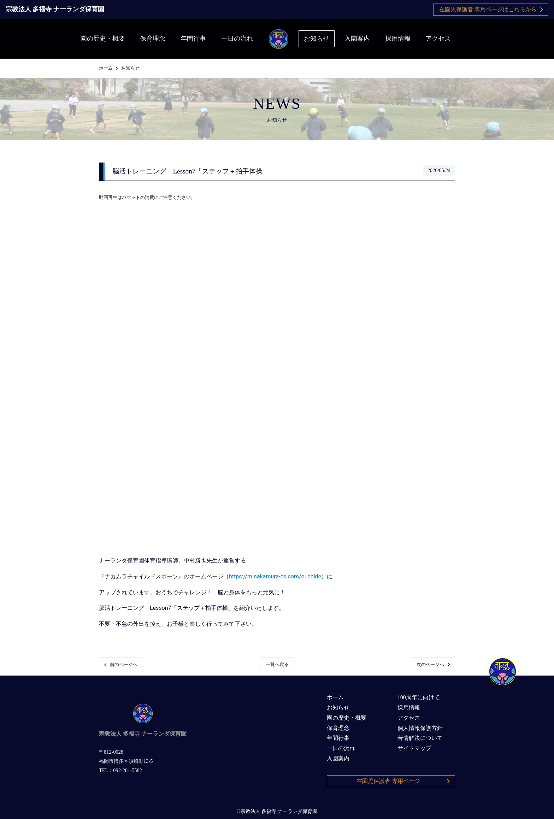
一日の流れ (237, 38)
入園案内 (357, 38)
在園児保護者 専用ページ (403, 781)
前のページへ (120, 664)
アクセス (438, 38)
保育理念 (152, 38)
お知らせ (316, 38)
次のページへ (433, 664)
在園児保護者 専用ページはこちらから (491, 9)
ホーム (106, 68)
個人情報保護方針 (420, 728)
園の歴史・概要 (103, 38)
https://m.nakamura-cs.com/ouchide (275, 576)
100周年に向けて (418, 697)
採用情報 (398, 38)
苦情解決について (420, 738)
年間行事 (193, 38)
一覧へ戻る (277, 664)
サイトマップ (414, 748)
